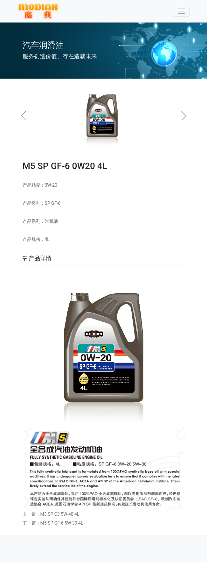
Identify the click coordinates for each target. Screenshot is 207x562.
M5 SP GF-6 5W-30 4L (61, 523)
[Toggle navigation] (181, 11)
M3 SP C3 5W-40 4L (59, 514)
